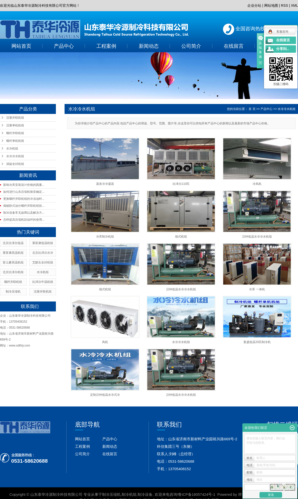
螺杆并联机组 (15, 133)
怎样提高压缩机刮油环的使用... (23, 219)
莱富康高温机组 (13, 252)
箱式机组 (181, 236)
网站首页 (21, 46)
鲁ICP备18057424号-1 (196, 494)
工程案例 (106, 46)
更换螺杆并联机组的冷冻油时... (23, 198)
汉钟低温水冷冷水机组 (257, 236)
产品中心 (64, 46)
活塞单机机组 (15, 125)
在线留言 (234, 46)
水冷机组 (12, 148)
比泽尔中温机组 (42, 282)
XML (294, 5)
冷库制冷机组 (105, 236)
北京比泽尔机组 (13, 272)
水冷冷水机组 (15, 156)
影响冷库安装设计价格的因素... (23, 185)
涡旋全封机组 (15, 164)
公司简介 (191, 46)
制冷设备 (145, 494)
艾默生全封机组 (42, 262)
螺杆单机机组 (15, 141)
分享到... (282, 49)
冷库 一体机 (257, 289)
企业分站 (254, 5)
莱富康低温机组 (42, 243)
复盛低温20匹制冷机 (256, 342)
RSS (284, 5)
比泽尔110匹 (181, 184)
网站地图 (271, 5)
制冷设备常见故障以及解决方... (23, 212)
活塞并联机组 (15, 117)
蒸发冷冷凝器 (105, 184)
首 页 (252, 109)
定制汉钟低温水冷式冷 (105, 395)
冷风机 (257, 184)
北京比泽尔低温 (13, 243)
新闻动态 (149, 46)
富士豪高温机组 (13, 262)
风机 (105, 342)
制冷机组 (129, 494)
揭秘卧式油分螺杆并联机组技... (23, 205)
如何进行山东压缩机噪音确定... (23, 192)
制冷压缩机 (13, 291)
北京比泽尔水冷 (42, 252)
